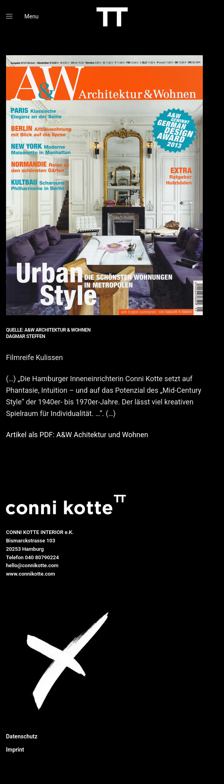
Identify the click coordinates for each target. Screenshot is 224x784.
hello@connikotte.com (32, 565)
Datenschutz (22, 736)
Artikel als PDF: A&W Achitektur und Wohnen (77, 434)
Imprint (15, 749)
